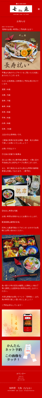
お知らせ (21, 21)
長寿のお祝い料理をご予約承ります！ (18, 29)
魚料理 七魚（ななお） (21, 388)
